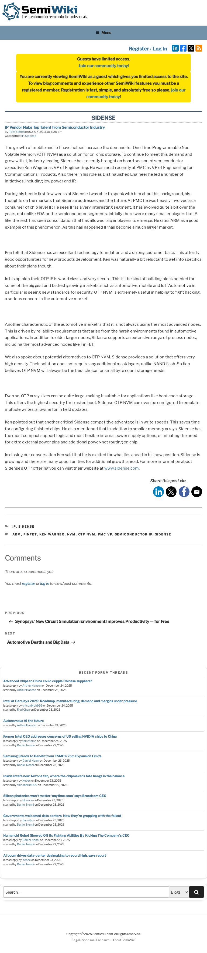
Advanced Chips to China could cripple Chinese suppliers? (47, 681)
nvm (71, 534)
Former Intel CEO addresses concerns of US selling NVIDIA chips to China (60, 736)
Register (139, 49)
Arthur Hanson (32, 685)
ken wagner (52, 534)
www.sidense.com (121, 468)
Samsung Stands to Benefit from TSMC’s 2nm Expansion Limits (52, 756)
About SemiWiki (123, 940)
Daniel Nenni (25, 745)
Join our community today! (103, 65)
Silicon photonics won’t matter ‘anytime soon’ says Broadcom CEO (54, 796)
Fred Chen (23, 709)
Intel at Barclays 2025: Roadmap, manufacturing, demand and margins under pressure (70, 701)
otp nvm (86, 534)
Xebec (26, 780)
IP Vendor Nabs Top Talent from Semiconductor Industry (55, 127)
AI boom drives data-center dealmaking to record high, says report (54, 855)
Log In (160, 49)
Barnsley (28, 820)
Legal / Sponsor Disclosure (91, 940)
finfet (30, 534)
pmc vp (105, 534)
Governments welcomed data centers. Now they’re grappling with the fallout (62, 816)
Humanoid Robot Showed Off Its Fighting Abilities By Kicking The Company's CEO (66, 835)
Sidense (30, 136)
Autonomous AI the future (23, 721)
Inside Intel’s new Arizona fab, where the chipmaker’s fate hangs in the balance (64, 776)
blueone (27, 800)
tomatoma (29, 741)
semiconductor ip (134, 534)
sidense (163, 534)
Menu (103, 32)
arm (16, 534)
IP (22, 136)
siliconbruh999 (32, 705)
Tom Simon (17, 132)
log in (44, 583)
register (28, 583)
